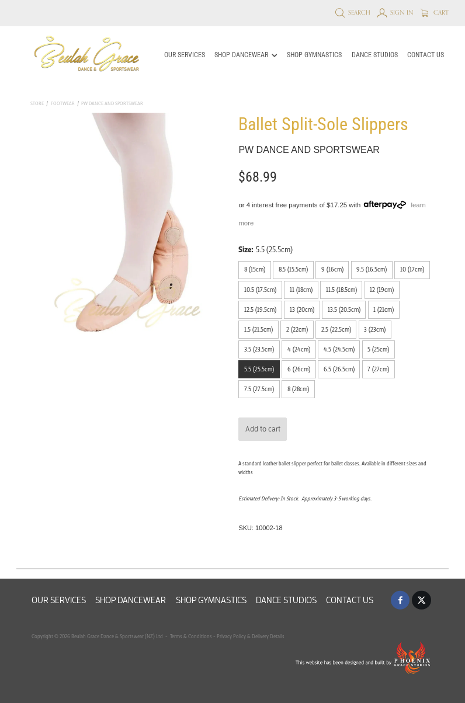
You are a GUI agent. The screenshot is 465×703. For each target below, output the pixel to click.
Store (37, 103)
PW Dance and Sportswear (112, 103)
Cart (435, 12)
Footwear (63, 103)
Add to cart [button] (262, 428)
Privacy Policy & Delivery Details (250, 636)
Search (353, 12)
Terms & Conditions (190, 636)
